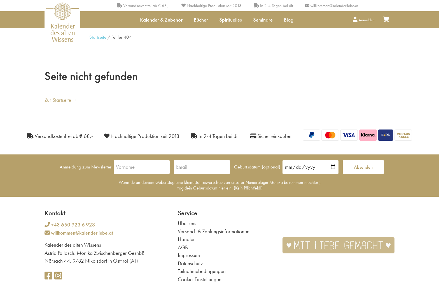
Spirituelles (230, 19)
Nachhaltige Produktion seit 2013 (211, 5)
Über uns (187, 223)
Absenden (363, 167)
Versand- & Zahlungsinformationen (213, 231)
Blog (288, 19)
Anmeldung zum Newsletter (85, 167)
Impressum (189, 255)
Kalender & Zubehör (161, 19)
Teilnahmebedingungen (202, 271)
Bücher (201, 19)
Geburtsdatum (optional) (257, 167)
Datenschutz (190, 263)
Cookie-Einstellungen (199, 279)
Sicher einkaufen (270, 136)
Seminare (263, 19)
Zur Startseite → (61, 99)
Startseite (97, 37)
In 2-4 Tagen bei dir (273, 5)
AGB (183, 247)
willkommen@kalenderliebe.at (334, 5)
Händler (186, 239)
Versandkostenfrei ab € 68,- (143, 5)
